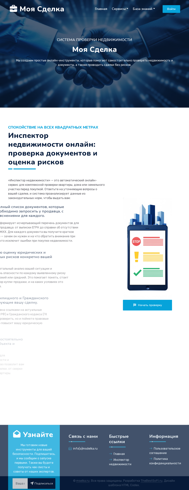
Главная (101, 9)
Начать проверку (147, 305)
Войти (171, 9)
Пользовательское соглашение (164, 482)
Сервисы (119, 9)
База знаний (142, 9)
